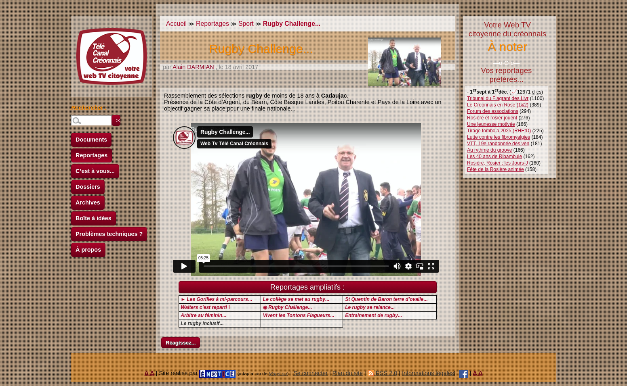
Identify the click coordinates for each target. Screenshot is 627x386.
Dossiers (88, 187)
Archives (88, 202)
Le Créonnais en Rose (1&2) (497, 105)
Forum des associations (492, 111)
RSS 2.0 (383, 373)
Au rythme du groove (489, 150)
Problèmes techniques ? (109, 234)
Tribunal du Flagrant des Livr (497, 98)
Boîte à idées (94, 218)
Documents (91, 139)
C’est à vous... (95, 171)
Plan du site (347, 373)
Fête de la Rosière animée (495, 169)
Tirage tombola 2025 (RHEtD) (499, 131)
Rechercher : (89, 109)
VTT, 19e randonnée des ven (498, 143)
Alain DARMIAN (193, 67)
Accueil (176, 23)
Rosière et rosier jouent (492, 118)
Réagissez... (181, 343)
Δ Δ (149, 373)
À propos (88, 249)
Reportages (91, 155)
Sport (246, 23)
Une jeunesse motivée (491, 124)
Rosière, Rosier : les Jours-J (497, 163)
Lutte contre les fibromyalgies (498, 137)
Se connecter (310, 373)
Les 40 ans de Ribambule (494, 156)
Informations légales (428, 373)
